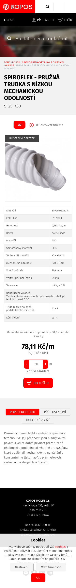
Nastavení (21, 567)
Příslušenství (55, 412)
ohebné (9, 65)
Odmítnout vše (51, 567)
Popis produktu (22, 412)
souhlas (60, 547)
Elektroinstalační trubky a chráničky (42, 62)
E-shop (9, 20)
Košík (68, 20)
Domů (7, 62)
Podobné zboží (38, 420)
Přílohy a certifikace (49, 125)
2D (19, 125)
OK (38, 578)
